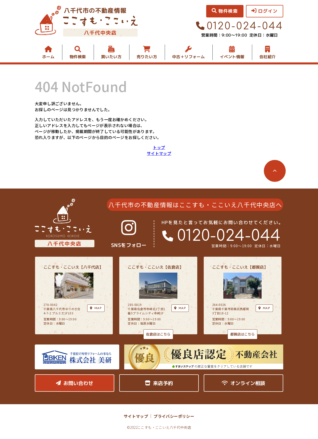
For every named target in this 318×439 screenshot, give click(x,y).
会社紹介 (267, 57)
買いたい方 (111, 57)
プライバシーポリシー (174, 416)
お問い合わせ (74, 383)
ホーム (48, 57)
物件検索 (78, 57)
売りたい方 (147, 57)
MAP (180, 308)
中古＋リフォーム (188, 57)
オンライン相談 (243, 383)
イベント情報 (232, 57)
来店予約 (159, 383)
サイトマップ (159, 153)
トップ (159, 147)
